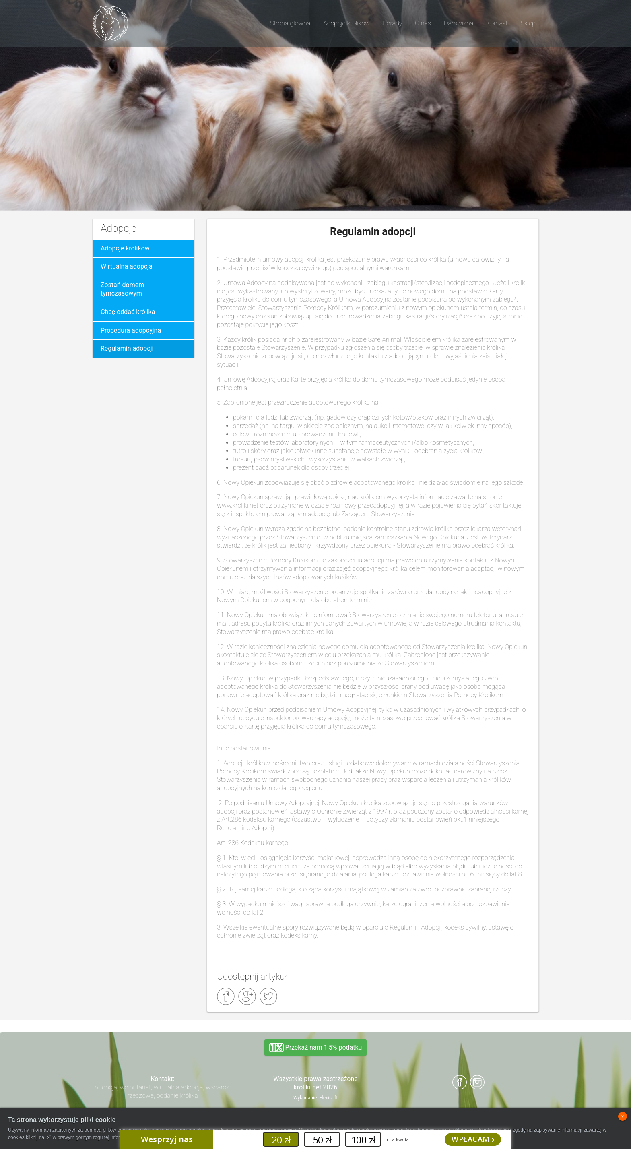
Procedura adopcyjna (131, 330)
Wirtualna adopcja (127, 266)
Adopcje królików (125, 248)
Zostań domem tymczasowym (122, 289)
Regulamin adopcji (127, 348)
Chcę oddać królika (128, 312)
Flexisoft (328, 1098)
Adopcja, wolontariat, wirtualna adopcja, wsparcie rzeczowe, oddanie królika (163, 1091)
